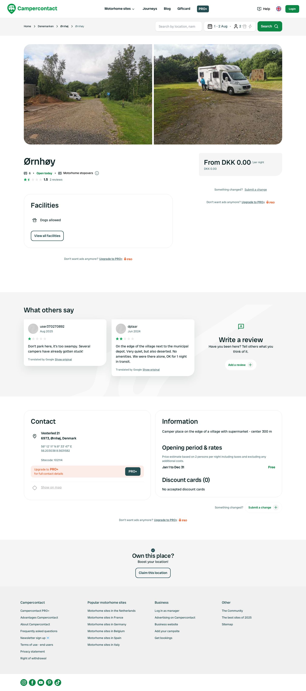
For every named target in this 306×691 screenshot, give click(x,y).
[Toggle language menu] (278, 9)
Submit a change (256, 189)
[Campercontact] (32, 8)
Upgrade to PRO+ (110, 259)
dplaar (132, 326)
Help (263, 9)
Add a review (240, 365)
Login (292, 9)
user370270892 (52, 326)
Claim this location (153, 573)
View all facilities (47, 236)
